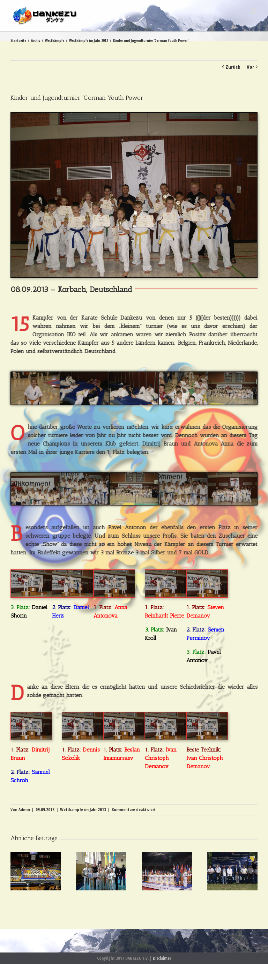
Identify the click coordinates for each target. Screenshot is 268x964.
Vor (250, 66)
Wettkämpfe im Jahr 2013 (83, 810)
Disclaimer (162, 958)
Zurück (232, 66)
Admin (24, 810)
